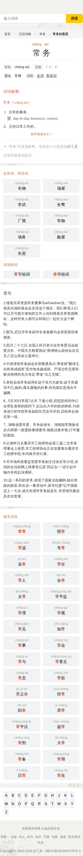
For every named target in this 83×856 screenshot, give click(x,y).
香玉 (61, 659)
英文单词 (74, 837)
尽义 (21, 691)
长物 (21, 185)
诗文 (38, 837)
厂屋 (21, 218)
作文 (40, 842)
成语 (63, 837)
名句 (30, 837)
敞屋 (61, 234)
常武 (21, 202)
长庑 (21, 250)
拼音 (8, 67)
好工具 (37, 851)
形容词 (51, 76)
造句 (7, 293)
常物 (61, 218)
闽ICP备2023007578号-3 (63, 851)
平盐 (61, 594)
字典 (46, 837)
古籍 (14, 837)
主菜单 (79, 7)
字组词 (22, 274)
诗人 (22, 837)
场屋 (61, 185)
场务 (21, 234)
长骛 (61, 202)
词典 (55, 837)
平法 (21, 724)
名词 (40, 76)
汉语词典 (25, 34)
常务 (42, 34)
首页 (7, 34)
